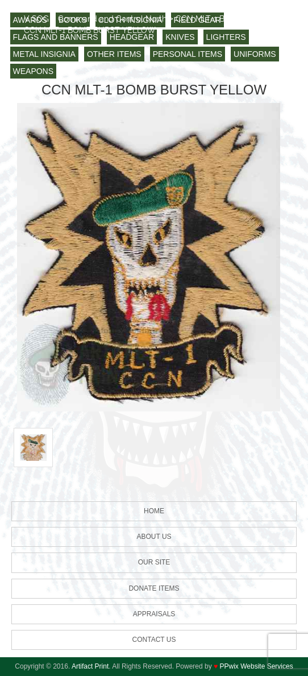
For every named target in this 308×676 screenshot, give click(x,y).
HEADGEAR (132, 37)
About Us (153, 537)
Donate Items (153, 588)
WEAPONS (33, 71)
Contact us (154, 640)
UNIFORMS (255, 54)
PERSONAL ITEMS (187, 54)
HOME (154, 511)
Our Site (154, 562)
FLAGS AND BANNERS (55, 37)
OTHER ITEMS (114, 54)
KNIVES (179, 37)
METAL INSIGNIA (44, 54)
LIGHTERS (226, 37)
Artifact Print (90, 666)
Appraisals (154, 614)
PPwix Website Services (256, 666)
